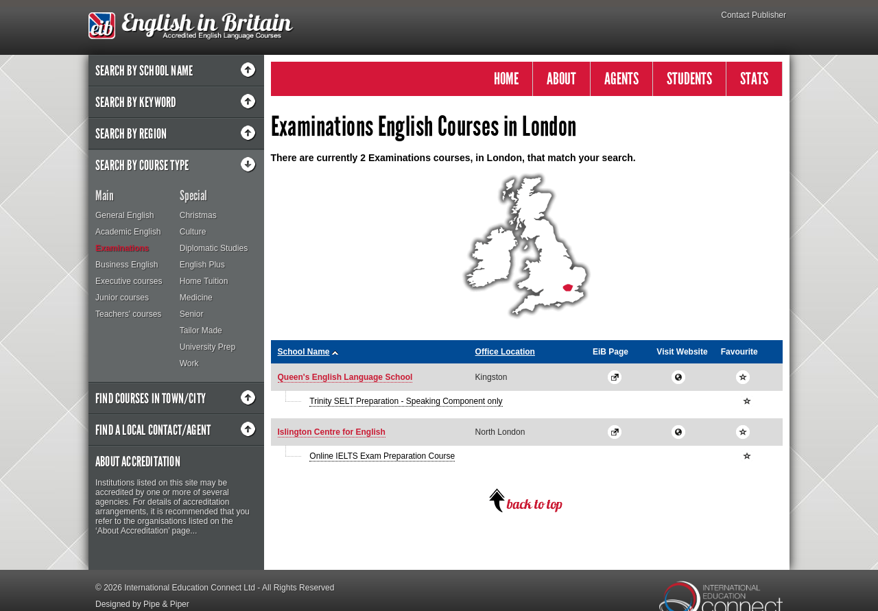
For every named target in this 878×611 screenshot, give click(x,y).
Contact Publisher (753, 15)
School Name (304, 352)
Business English (126, 264)
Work (189, 363)
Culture (193, 232)
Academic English (128, 232)
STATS (754, 78)
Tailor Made (201, 330)
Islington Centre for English (331, 432)
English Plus (202, 264)
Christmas (198, 215)
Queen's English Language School (345, 377)
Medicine (196, 297)
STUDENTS (689, 78)
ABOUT (561, 78)
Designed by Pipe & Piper (142, 604)
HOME (506, 78)
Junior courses (122, 297)
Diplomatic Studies (214, 248)
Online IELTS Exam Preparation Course (382, 456)
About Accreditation (137, 461)
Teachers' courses (128, 314)
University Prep (207, 347)
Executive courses (128, 281)
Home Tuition (204, 281)
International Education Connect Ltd (189, 587)
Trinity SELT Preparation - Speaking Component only (405, 401)
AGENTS (621, 78)
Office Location (505, 352)
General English (124, 215)
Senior (192, 314)
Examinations (122, 248)
